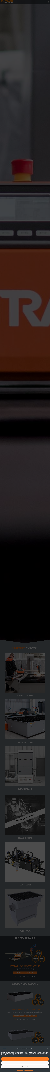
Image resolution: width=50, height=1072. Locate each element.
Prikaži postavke (25, 1066)
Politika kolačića (20, 1070)
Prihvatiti (25, 1059)
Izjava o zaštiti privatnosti (28, 1070)
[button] (48, 1048)
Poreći (25, 1063)
